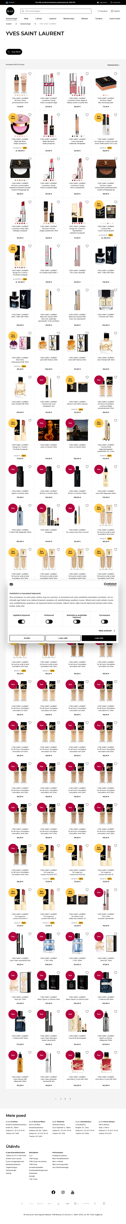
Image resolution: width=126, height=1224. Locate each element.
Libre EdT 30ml (106, 960)
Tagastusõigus (11, 1167)
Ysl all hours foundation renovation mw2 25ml (106, 832)
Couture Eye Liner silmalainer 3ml (49, 405)
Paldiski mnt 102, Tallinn (38, 1130)
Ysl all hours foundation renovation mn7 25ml (49, 832)
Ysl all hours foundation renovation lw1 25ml (49, 750)
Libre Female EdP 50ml (20, 404)
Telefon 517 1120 (58, 1133)
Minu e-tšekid (57, 1161)
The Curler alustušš (77, 273)
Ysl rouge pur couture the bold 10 (105, 873)
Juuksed (52, 18)
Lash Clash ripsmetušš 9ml (20, 960)
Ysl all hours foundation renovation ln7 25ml (106, 709)
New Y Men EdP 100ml (20, 317)
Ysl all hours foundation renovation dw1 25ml (77, 665)
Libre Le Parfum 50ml (77, 447)
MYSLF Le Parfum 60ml (49, 493)
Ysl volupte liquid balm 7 (48, 273)
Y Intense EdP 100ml (20, 1038)
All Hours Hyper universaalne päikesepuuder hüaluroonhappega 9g (106, 187)
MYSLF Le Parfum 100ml (77, 493)
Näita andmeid (105, 631)
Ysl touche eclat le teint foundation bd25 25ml (49, 577)
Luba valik (62, 638)
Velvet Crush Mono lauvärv (77, 404)
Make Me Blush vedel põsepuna (48, 142)
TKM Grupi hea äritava (38, 1161)
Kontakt (32, 1176)
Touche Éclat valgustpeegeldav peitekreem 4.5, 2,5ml (106, 449)
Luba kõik (99, 638)
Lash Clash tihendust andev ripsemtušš (49, 1039)
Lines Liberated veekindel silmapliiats (77, 142)
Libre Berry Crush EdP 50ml (105, 1079)
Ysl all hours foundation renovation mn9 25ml (77, 832)
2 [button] (65, 1099)
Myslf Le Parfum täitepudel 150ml (106, 1039)
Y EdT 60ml (48, 960)
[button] (70, 1099)
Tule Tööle (33, 1179)
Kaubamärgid (11, 18)
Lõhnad (39, 18)
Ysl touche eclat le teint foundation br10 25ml (106, 533)
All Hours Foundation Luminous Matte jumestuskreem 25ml (106, 406)
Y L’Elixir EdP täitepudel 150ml (20, 532)
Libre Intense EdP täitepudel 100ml (20, 1080)
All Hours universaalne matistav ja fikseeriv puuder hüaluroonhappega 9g (20, 187)
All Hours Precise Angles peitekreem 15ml (49, 230)
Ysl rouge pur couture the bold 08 (77, 873)
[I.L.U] (10, 11)
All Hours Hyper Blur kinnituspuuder (105, 101)
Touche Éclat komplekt (77, 1038)
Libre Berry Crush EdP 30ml (77, 1079)
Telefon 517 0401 (35, 1136)
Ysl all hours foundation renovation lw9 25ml (20, 791)
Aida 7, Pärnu (104, 1127)
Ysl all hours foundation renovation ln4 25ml (49, 709)
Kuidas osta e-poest (13, 1158)
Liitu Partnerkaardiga (60, 1167)
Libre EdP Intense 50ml (77, 360)
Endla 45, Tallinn (12, 1127)
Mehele (84, 18)
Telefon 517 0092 (82, 1133)
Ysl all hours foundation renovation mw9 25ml (20, 873)
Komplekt (48, 532)
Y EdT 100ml (77, 960)
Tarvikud (98, 18)
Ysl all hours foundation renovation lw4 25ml (77, 750)
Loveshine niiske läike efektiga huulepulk (20, 230)
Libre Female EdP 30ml (106, 360)
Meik (26, 18)
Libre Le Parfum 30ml (48, 447)
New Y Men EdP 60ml (106, 273)
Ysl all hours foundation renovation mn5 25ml (106, 791)
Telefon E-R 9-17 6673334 (16, 1156)
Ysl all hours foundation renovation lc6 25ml (106, 665)
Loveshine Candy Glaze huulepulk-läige (48, 101)
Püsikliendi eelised (59, 1156)
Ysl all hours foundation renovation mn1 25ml (49, 791)
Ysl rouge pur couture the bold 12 (48, 917)
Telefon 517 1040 (12, 1133)
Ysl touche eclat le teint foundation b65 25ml (49, 665)
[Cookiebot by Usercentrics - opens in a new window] (106, 584)
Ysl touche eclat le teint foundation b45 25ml (20, 665)
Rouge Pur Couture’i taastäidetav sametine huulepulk (77, 231)
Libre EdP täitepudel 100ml (106, 493)
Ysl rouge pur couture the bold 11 (20, 917)
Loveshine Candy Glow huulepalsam (77, 186)
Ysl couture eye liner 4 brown (77, 532)
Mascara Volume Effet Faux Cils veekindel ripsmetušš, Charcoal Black (48, 319)
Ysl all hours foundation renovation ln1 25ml (20, 709)
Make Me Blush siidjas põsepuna (20, 142)
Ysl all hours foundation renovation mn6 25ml (20, 832)
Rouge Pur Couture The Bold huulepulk (20, 274)
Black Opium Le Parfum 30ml (49, 999)
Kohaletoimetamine (13, 1164)
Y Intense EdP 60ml (106, 999)
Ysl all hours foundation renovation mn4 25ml (77, 791)
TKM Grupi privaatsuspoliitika (36, 1165)
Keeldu (27, 638)
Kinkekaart (33, 1173)
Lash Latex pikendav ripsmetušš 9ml (49, 1080)
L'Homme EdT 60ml (106, 317)
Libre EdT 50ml (20, 999)
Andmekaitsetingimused (38, 1170)
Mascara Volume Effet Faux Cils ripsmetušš (77, 318)
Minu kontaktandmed (60, 1158)
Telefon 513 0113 (105, 1133)
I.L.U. (31, 1156)
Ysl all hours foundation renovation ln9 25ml (20, 750)
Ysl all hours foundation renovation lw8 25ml (106, 750)
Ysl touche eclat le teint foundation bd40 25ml (77, 577)
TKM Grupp (33, 1158)
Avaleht (9, 24)
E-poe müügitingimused (15, 1161)
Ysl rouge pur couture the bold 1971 (48, 873)
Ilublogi (8, 1173)
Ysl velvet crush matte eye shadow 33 (77, 917)
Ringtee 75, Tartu (82, 1127)
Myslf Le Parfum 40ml (20, 493)
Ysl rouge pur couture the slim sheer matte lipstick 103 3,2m (106, 142)
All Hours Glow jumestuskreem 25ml (20, 101)
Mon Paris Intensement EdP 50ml (20, 361)
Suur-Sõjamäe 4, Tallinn (61, 1127)
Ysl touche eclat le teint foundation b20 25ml (20, 577)
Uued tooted (114, 18)
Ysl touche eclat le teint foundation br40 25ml (106, 577)
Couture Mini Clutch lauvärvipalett (106, 230)
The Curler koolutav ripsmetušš (106, 917)
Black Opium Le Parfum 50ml (77, 999)
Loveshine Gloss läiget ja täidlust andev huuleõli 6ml (77, 101)
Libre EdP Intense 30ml (48, 360)
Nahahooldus (68, 18)
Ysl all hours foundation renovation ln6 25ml (77, 709)
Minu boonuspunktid (60, 1164)
